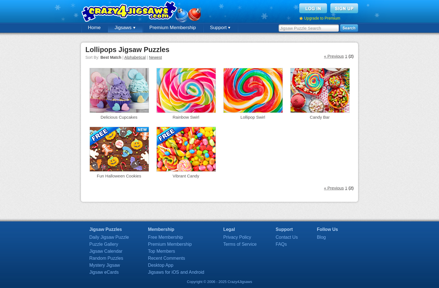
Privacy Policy (237, 237)
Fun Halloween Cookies (119, 176)
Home (94, 27)
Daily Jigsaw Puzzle (109, 237)
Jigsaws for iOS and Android (176, 272)
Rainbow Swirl (185, 117)
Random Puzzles (106, 258)
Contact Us (287, 237)
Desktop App (160, 265)
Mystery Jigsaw (104, 265)
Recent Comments (166, 258)
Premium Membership (173, 27)
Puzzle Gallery (103, 244)
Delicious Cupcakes (119, 117)
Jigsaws (125, 27)
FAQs (281, 244)
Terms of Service (239, 244)
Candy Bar (320, 117)
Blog (321, 237)
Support (220, 27)
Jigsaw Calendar (105, 251)
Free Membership (165, 237)
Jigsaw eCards (104, 272)
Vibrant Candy (186, 176)
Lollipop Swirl (252, 117)
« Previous (334, 56)
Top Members (161, 251)
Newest (155, 57)
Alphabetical (135, 57)
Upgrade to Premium (322, 18)
